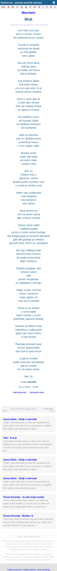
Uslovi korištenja (43, 570)
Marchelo (28, 12)
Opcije (52, 411)
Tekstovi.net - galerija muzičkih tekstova (21, 3)
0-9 (3, 7)
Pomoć (4, 411)
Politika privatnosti (14, 570)
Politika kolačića (29, 570)
